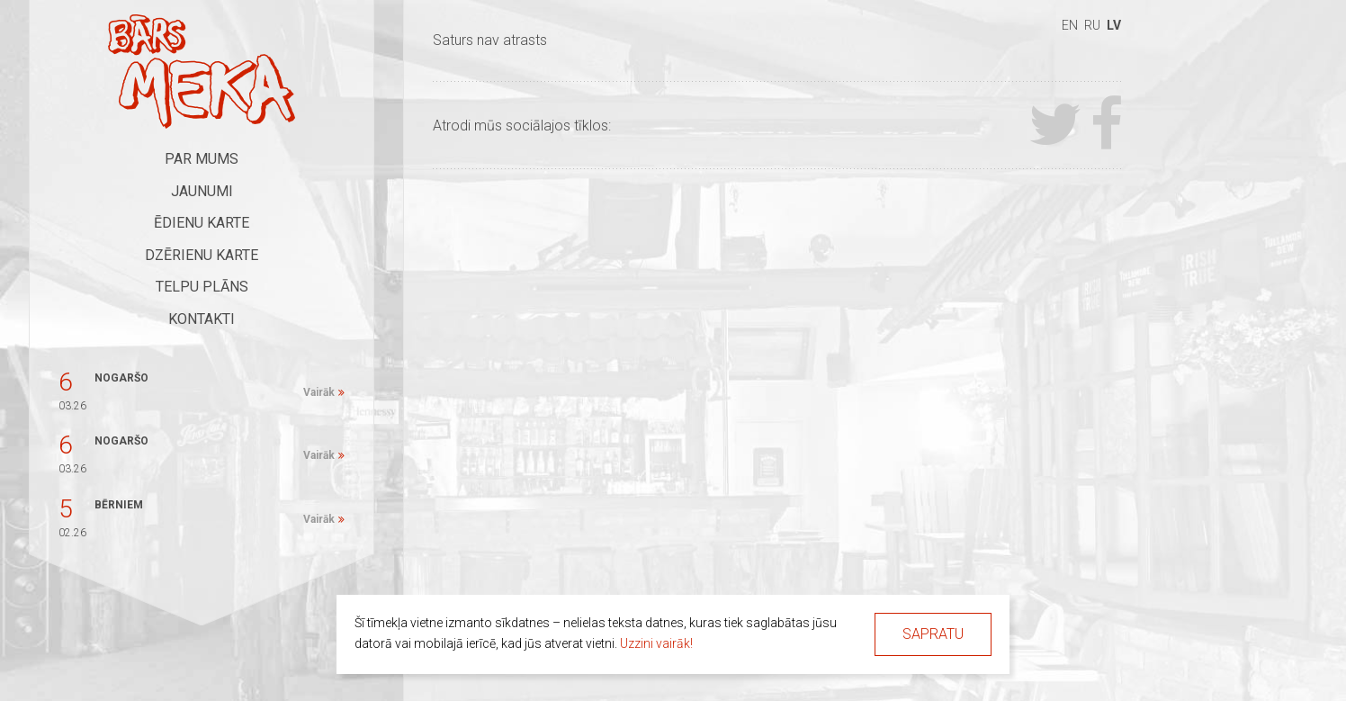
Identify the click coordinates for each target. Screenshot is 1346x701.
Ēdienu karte (201, 222)
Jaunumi (202, 191)
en (1070, 25)
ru (1092, 25)
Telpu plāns (202, 286)
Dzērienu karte (201, 255)
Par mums (201, 158)
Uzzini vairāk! (656, 643)
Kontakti (201, 319)
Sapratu (933, 634)
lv (1114, 25)
